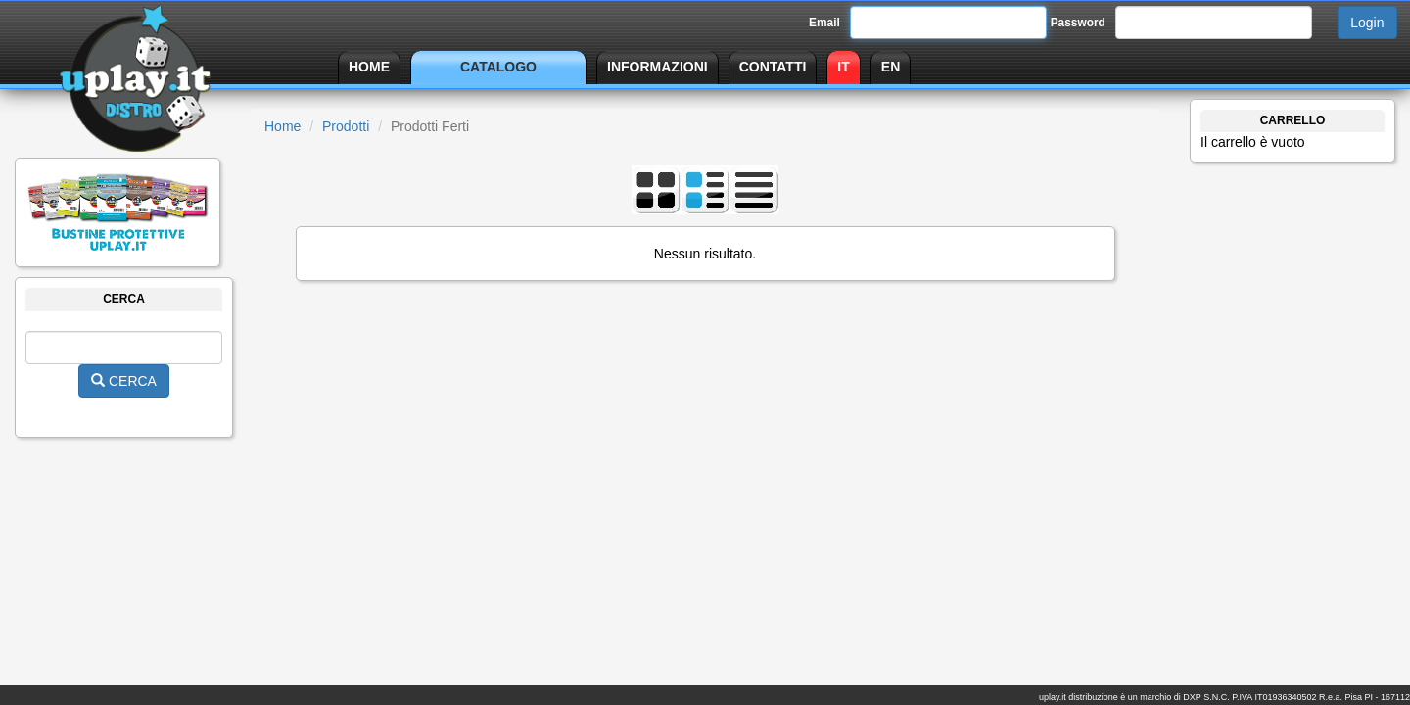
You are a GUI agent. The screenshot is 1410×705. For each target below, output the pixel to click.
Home (282, 126)
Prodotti (345, 126)
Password (1078, 22)
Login (1367, 22)
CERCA (124, 381)
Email (824, 22)
